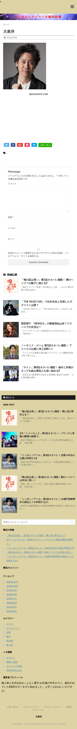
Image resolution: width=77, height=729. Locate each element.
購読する (8, 397)
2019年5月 (11, 607)
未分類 (9, 640)
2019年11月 (12, 581)
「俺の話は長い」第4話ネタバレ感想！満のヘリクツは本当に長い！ (39, 552)
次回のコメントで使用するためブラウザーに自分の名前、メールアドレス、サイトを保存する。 (38, 254)
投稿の (11, 661)
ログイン (10, 657)
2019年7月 (11, 598)
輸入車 (9, 645)
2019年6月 (11, 602)
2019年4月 (11, 611)
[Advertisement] (38, 117)
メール (12, 228)
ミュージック (12, 628)
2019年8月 (11, 594)
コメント (12, 183)
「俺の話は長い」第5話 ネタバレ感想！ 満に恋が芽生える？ (36, 535)
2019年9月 (11, 590)
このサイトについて (30, 707)
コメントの (14, 666)
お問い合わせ (12, 707)
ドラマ (9, 624)
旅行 (8, 636)
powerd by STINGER (56, 724)
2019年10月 (12, 586)
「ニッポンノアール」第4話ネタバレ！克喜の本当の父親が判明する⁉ (40, 548)
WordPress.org (14, 670)
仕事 (8, 632)
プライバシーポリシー (52, 707)
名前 (11, 217)
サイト (11, 239)
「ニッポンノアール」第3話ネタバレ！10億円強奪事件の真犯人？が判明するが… (47, 500)
